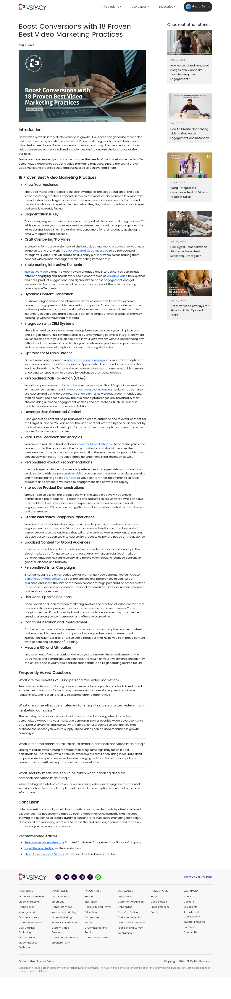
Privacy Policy (45, 961)
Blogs (154, 896)
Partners (189, 927)
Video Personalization (32, 896)
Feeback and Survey (130, 928)
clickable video (117, 276)
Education (91, 912)
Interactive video (36, 272)
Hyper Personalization (39, 848)
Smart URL (58, 901)
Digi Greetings (60, 896)
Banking (89, 896)
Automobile (92, 917)
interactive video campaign (86, 360)
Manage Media (28, 912)
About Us (189, 896)
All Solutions (110, 6)
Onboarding (125, 907)
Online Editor (26, 907)
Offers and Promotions (131, 922)
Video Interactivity (29, 901)
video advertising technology (87, 389)
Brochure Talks (61, 942)
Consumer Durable (96, 937)
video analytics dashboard (94, 444)
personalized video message (88, 250)
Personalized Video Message (44, 842)
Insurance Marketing (64, 912)
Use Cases (139, 6)
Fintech (89, 922)
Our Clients (190, 907)
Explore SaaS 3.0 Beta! (198, 877)
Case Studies (159, 901)
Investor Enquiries (194, 922)
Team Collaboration (31, 922)
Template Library (29, 917)
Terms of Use (27, 961)
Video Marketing (62, 917)
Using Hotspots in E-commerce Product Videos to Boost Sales (189, 192)
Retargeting (125, 933)
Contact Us (190, 932)
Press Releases (160, 907)
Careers (189, 901)
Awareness (124, 896)
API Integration (27, 937)
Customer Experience (65, 937)
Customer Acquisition (131, 901)
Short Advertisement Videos (44, 854)
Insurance (91, 901)
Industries (166, 6)
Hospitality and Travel (98, 907)
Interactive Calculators (65, 922)
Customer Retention (130, 917)
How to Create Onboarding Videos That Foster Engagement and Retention (189, 133)
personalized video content (44, 579)
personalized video (70, 473)
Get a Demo (198, 6)
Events (155, 912)
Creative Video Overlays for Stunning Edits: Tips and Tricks (189, 310)
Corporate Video (62, 907)
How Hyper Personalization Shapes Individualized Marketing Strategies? (188, 251)
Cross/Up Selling (128, 912)
